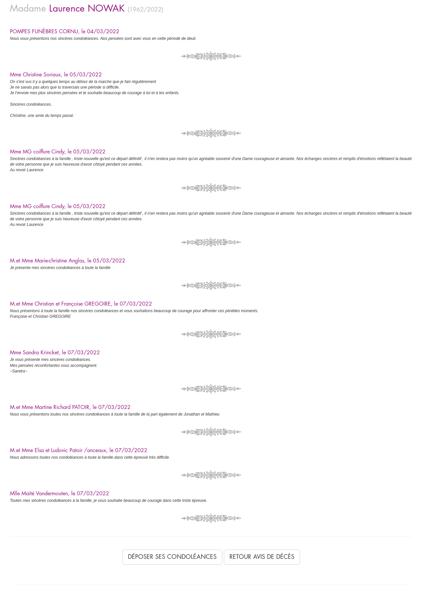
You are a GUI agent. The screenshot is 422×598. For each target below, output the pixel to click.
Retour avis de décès (261, 557)
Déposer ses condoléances (172, 557)
